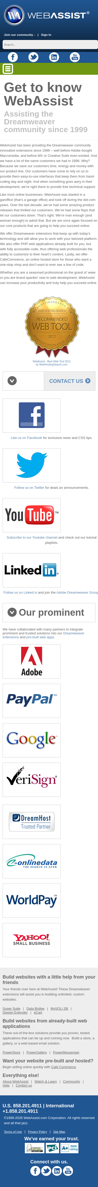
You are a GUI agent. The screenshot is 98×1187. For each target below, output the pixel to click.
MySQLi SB (59, 1008)
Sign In (46, 34)
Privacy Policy (37, 1131)
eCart (38, 1012)
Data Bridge (35, 1008)
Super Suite (11, 1008)
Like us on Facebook (26, 438)
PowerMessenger (66, 1052)
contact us (69, 381)
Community (71, 1081)
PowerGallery (36, 1052)
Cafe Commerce (63, 1067)
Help (6, 1085)
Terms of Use (13, 1131)
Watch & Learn (45, 1081)
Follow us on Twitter (29, 488)
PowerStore (11, 1052)
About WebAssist (15, 1081)
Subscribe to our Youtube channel (32, 537)
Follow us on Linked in (20, 592)
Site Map (59, 1131)
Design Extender (15, 1012)
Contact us (24, 1085)
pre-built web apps (40, 637)
